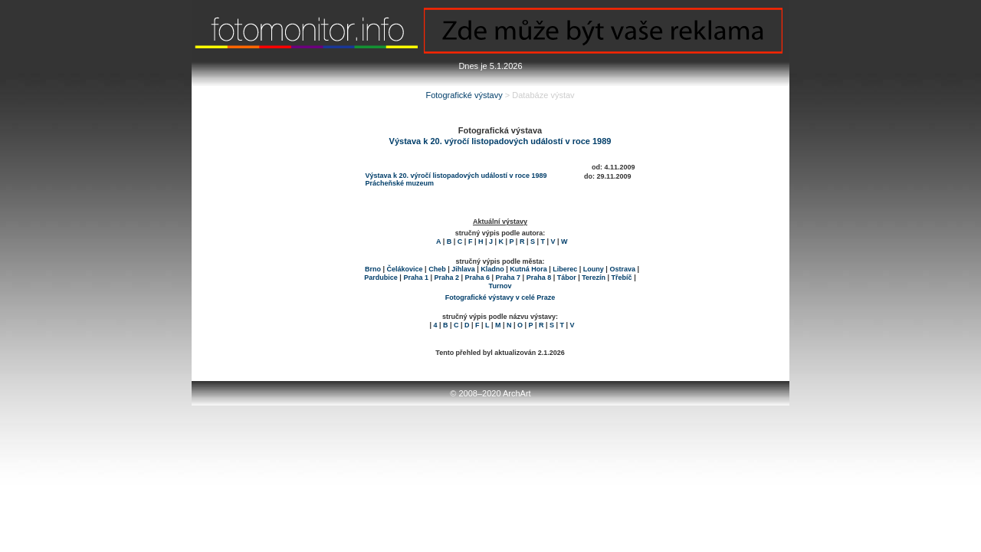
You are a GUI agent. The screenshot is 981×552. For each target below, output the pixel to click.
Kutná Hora (528, 269)
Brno (373, 269)
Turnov (500, 286)
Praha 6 (477, 277)
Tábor (566, 277)
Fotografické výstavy (463, 95)
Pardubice (381, 277)
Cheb (437, 269)
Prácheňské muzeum (400, 183)
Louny (593, 269)
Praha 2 (446, 277)
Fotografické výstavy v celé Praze (500, 297)
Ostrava (622, 269)
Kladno (492, 269)
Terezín (593, 277)
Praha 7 (508, 277)
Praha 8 (539, 277)
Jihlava (463, 269)
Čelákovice (405, 269)
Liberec (565, 269)
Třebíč (622, 277)
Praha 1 (415, 277)
